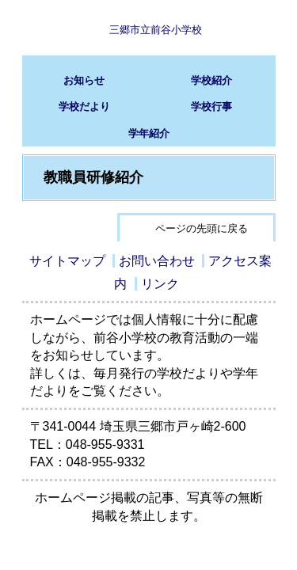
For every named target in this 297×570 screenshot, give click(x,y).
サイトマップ (67, 261)
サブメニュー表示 (248, 27)
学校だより (84, 106)
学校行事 (211, 106)
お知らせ (84, 80)
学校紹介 (211, 80)
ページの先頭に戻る (201, 228)
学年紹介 (148, 133)
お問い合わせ (157, 261)
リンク (160, 284)
